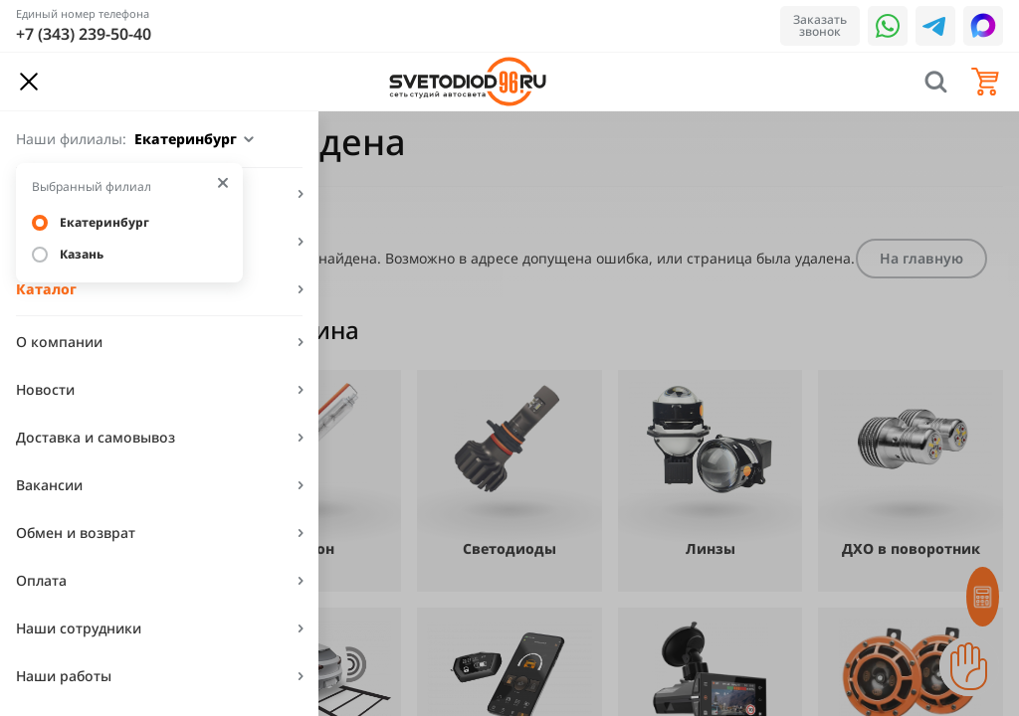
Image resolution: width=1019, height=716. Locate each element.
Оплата (41, 580)
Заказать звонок (820, 25)
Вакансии (49, 484)
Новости (45, 389)
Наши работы (63, 675)
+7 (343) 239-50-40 (83, 34)
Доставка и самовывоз (95, 437)
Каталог (46, 288)
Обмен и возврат (75, 532)
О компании (59, 341)
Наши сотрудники (78, 628)
